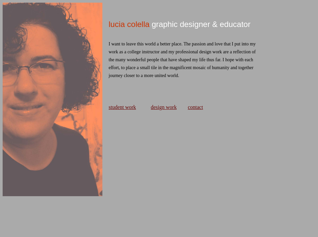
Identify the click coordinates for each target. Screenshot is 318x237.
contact (195, 107)
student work (122, 107)
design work (164, 107)
